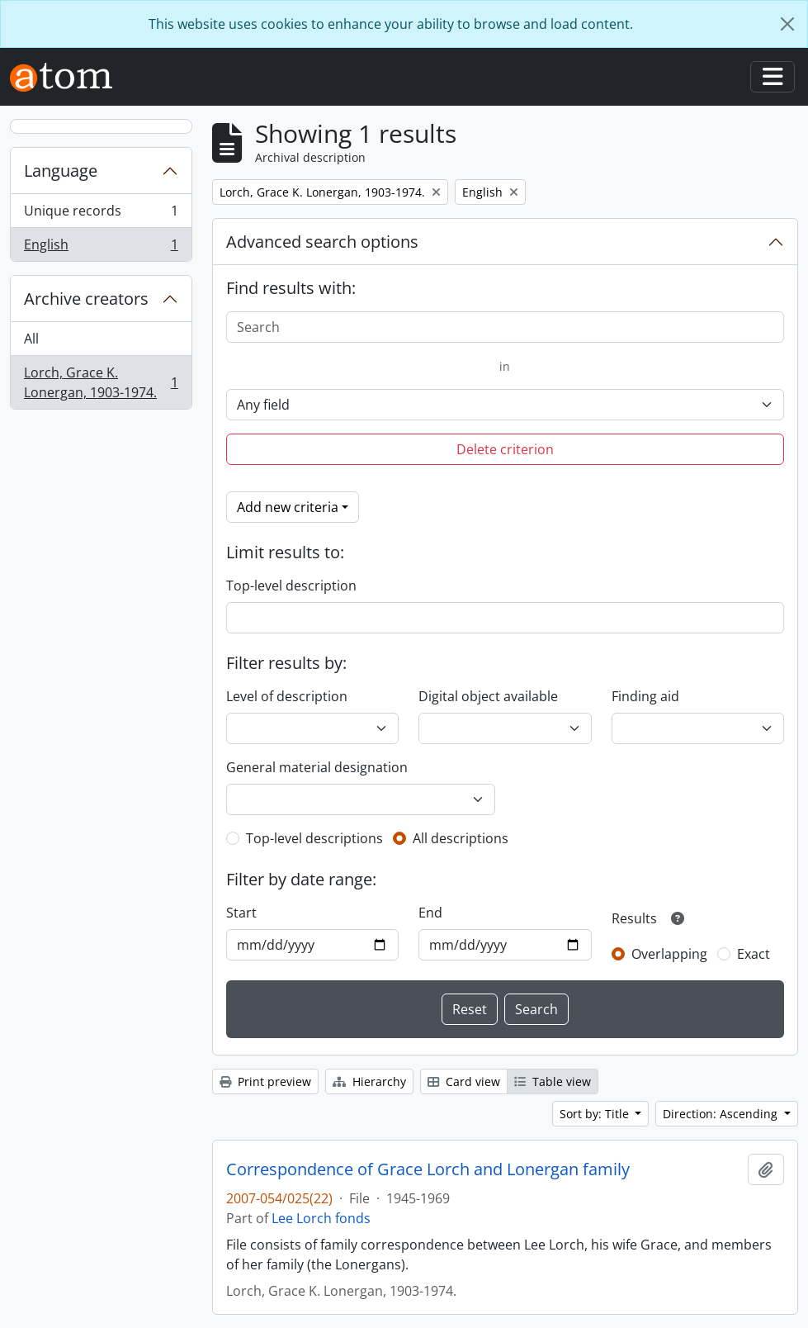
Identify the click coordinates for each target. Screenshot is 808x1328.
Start (241, 913)
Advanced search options (322, 241)
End (430, 913)
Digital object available (488, 696)
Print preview (265, 1081)
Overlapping (669, 954)
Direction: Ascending (722, 1114)
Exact (753, 954)
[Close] (787, 24)
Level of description (286, 696)
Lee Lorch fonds (321, 1218)
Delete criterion (505, 449)
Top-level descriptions (314, 838)
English (100, 248)
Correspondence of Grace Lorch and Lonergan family (428, 1169)
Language (60, 170)
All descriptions (460, 838)
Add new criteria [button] (287, 507)
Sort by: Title (596, 1114)
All (31, 339)
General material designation (317, 767)
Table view (552, 1081)
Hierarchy (369, 1081)
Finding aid (645, 696)
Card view (464, 1081)
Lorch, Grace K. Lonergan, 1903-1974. (100, 382)
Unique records (100, 214)
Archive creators (86, 298)
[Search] (505, 327)
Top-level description (291, 585)
